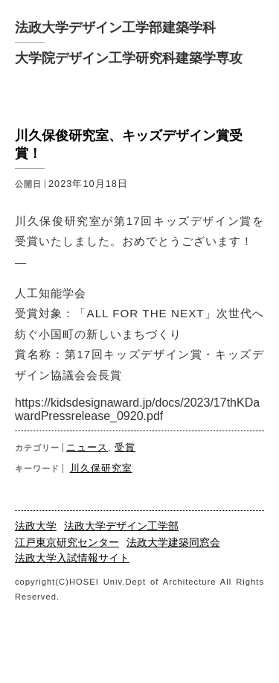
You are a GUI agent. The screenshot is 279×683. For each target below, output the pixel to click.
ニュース (87, 447)
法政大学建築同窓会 (173, 542)
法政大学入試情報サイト (72, 558)
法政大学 (36, 526)
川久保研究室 (101, 468)
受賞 (125, 447)
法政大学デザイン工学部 (121, 526)
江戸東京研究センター (67, 542)
